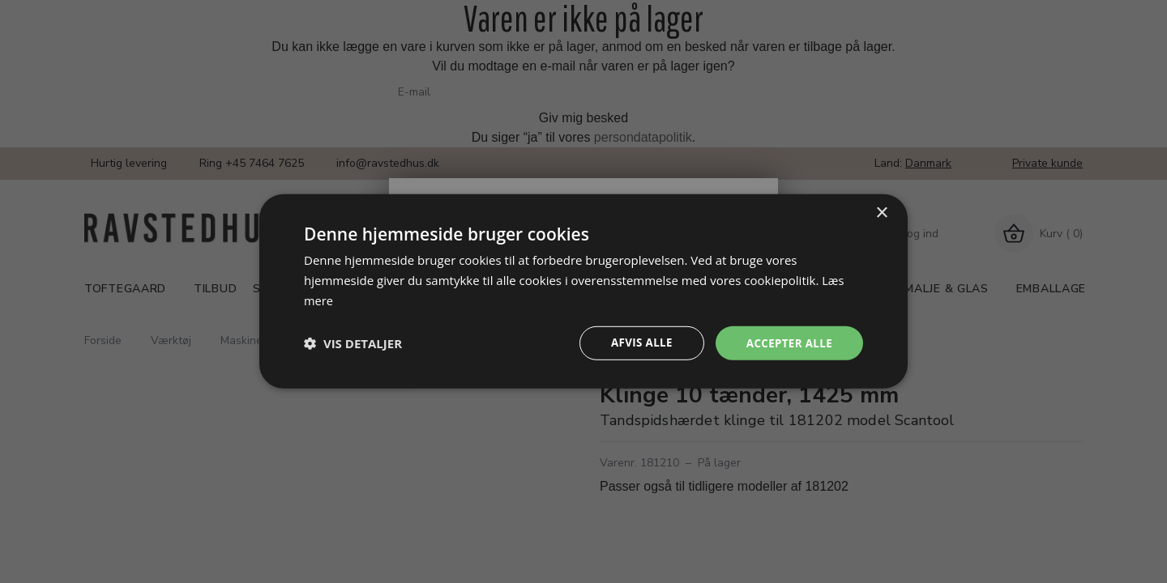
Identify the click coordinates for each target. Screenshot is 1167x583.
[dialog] (583, 291)
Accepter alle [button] (787, 343)
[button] (353, 343)
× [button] (881, 212)
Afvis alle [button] (636, 343)
